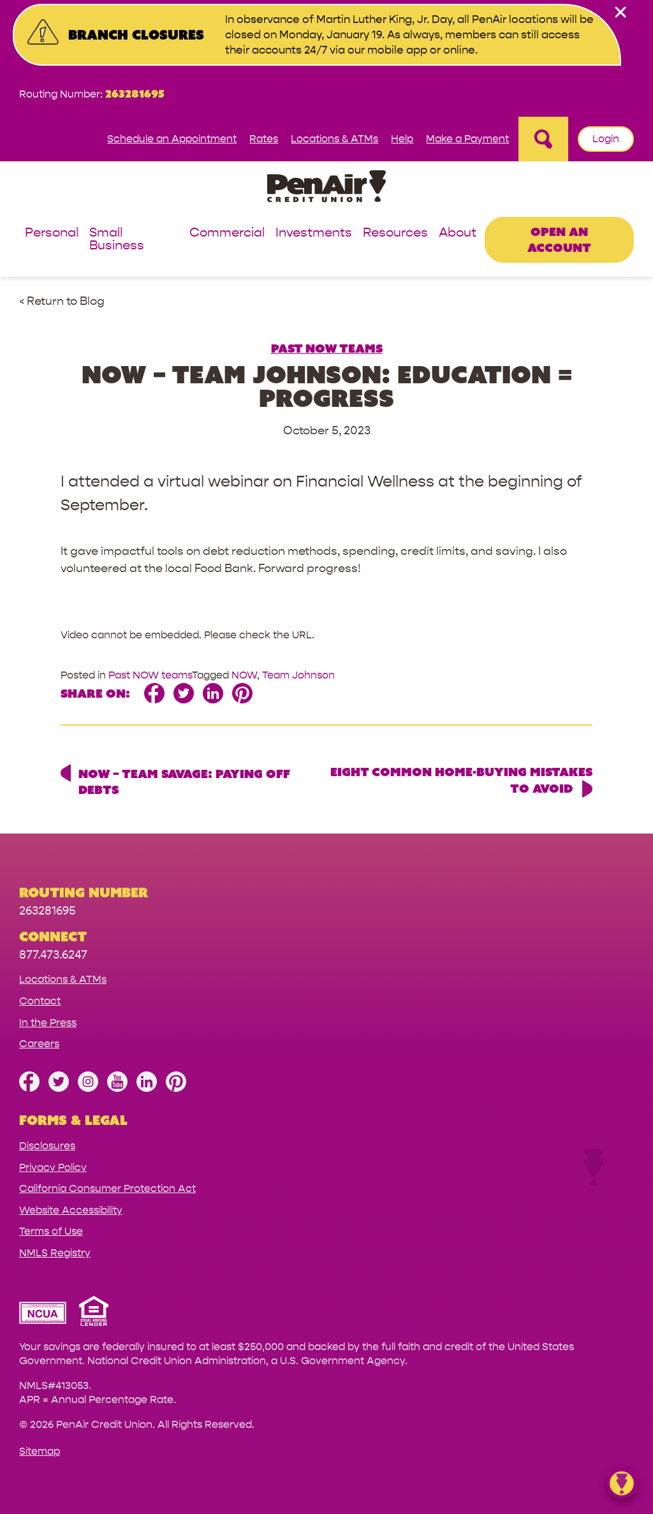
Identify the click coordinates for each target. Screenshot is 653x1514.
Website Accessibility (70, 1210)
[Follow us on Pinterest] (176, 1088)
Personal (51, 233)
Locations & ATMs (334, 139)
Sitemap (39, 1451)
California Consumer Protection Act (107, 1188)
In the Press (48, 1023)
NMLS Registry (55, 1253)
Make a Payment (467, 139)
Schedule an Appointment (172, 139)
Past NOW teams (327, 348)
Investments (313, 233)
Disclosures (47, 1146)
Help (402, 139)
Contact (40, 1001)
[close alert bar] (620, 12)
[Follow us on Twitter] (58, 1088)
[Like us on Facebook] (29, 1088)
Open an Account (559, 239)
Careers (39, 1044)
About (457, 233)
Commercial (227, 233)
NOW (244, 675)
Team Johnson (298, 675)
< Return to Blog (62, 301)
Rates (263, 139)
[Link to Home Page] (326, 188)
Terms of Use (51, 1231)
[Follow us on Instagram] (88, 1088)
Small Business (116, 239)
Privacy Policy (53, 1167)
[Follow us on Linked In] (146, 1088)
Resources (395, 233)
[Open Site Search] (543, 139)
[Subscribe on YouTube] (117, 1088)
